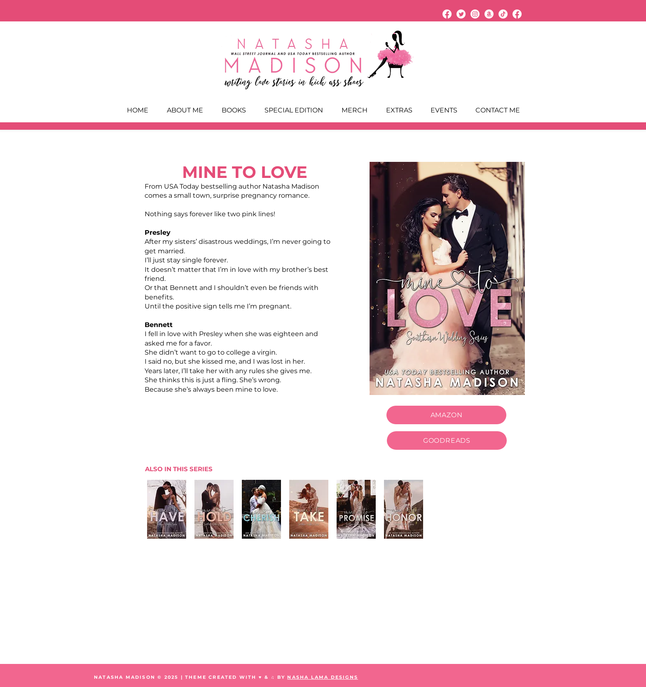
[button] (399, 110)
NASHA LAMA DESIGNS (322, 677)
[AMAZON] (446, 415)
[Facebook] (447, 14)
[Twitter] (461, 14)
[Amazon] (489, 14)
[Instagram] (475, 14)
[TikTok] (503, 14)
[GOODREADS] (447, 440)
